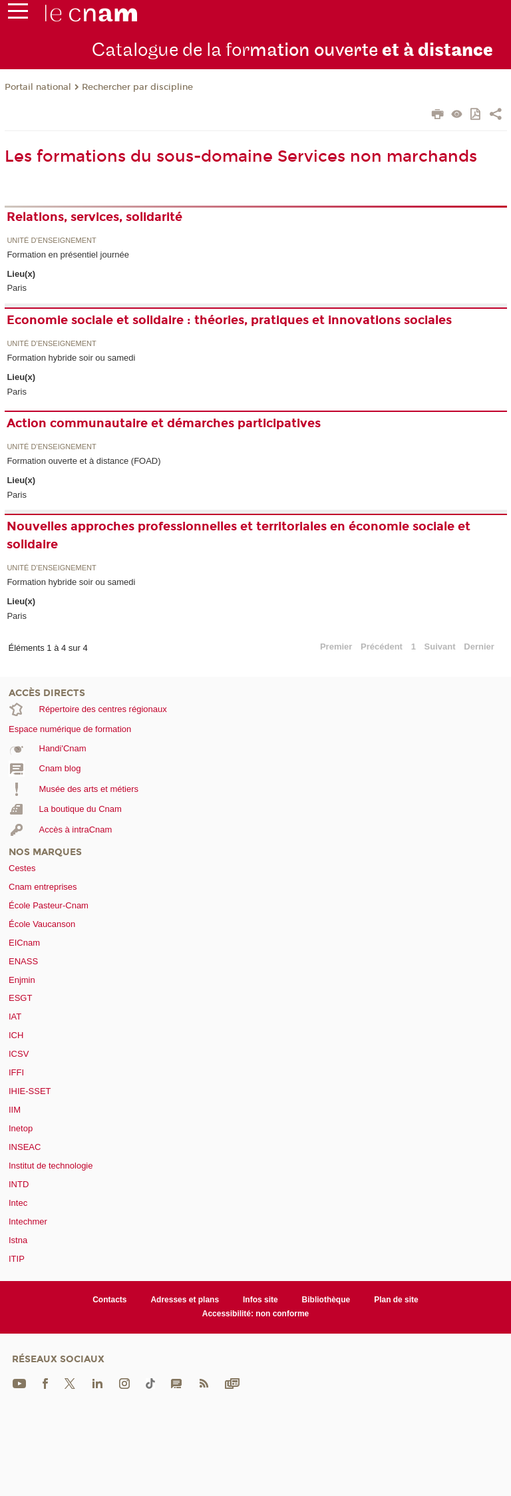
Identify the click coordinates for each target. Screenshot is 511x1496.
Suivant (440, 647)
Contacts (109, 1299)
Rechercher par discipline (137, 87)
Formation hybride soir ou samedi (71, 358)
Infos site (260, 1299)
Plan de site (396, 1299)
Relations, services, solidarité (94, 217)
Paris (17, 288)
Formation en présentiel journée (68, 255)
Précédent (382, 647)
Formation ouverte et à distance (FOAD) (83, 461)
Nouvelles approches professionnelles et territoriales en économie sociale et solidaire (238, 535)
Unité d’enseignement (51, 240)
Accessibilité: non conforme (255, 1313)
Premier (336, 647)
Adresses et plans (184, 1299)
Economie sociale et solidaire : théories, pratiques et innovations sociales (229, 320)
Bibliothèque (326, 1299)
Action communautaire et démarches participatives (164, 423)
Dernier (479, 647)
